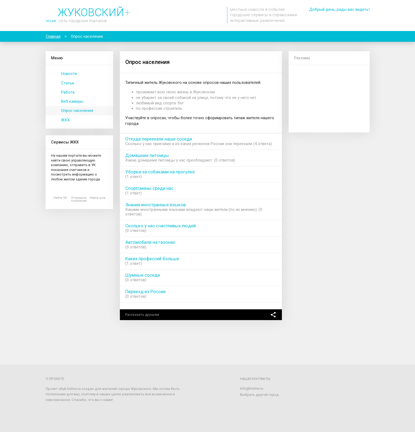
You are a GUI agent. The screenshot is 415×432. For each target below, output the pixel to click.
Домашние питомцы (147, 155)
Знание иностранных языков (155, 204)
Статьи (67, 83)
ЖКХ (65, 120)
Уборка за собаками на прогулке (160, 171)
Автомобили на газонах (150, 242)
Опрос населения (77, 110)
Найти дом (98, 198)
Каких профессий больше (152, 258)
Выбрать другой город (259, 394)
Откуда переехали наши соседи (158, 139)
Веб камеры (72, 101)
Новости (69, 73)
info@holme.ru (251, 388)
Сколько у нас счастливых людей (160, 225)
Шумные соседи (142, 275)
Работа (68, 92)
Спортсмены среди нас (149, 188)
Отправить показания (79, 199)
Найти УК (60, 198)
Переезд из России (145, 291)
